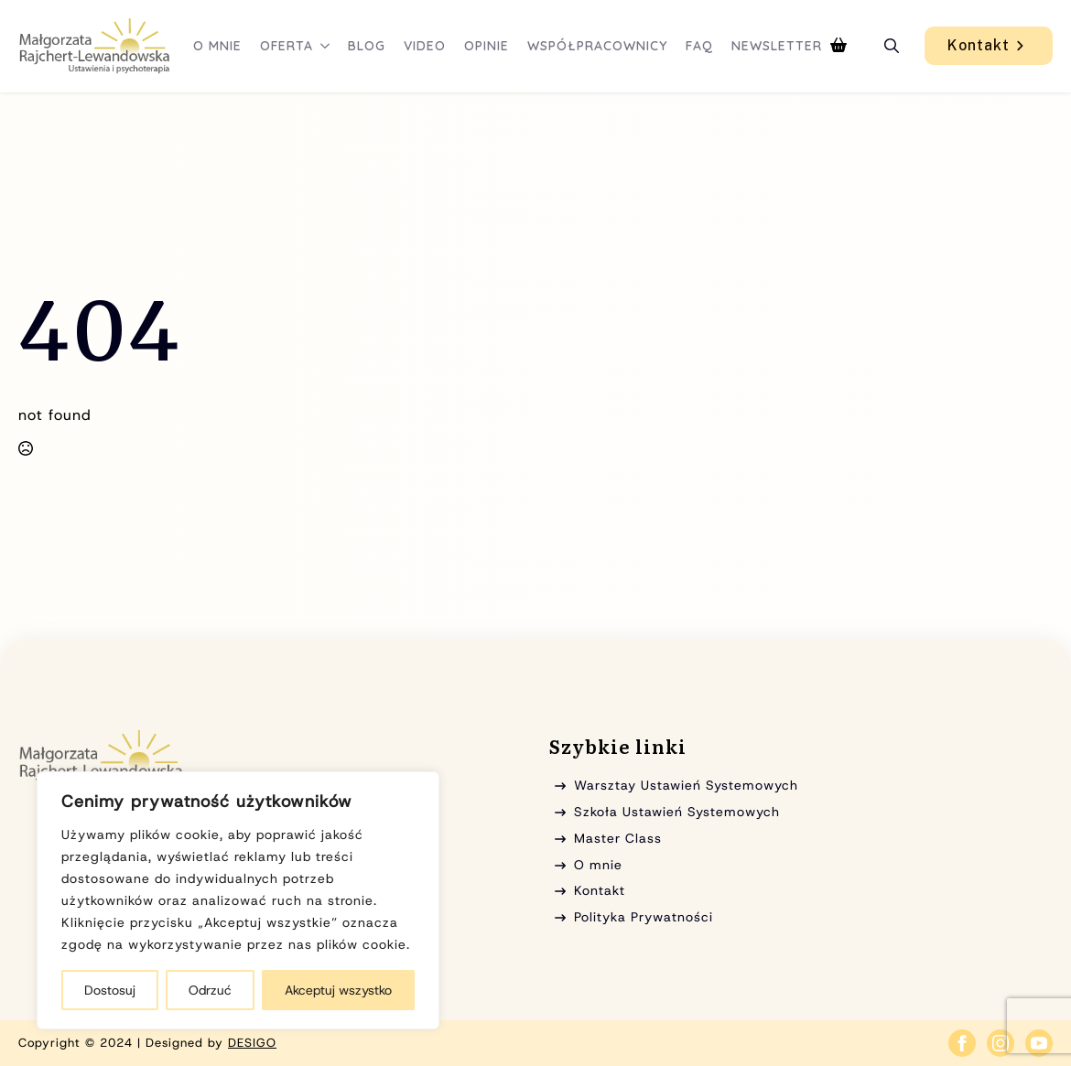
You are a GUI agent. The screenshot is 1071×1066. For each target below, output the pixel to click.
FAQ (699, 46)
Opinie (486, 46)
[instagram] (1000, 1043)
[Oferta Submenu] (326, 45)
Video (425, 46)
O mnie (217, 46)
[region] (238, 900)
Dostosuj (109, 990)
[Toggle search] (891, 46)
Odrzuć (210, 990)
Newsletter (776, 46)
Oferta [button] (286, 46)
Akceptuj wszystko (338, 990)
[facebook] (962, 1043)
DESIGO (252, 1042)
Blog (366, 46)
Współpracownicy (597, 46)
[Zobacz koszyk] (838, 46)
